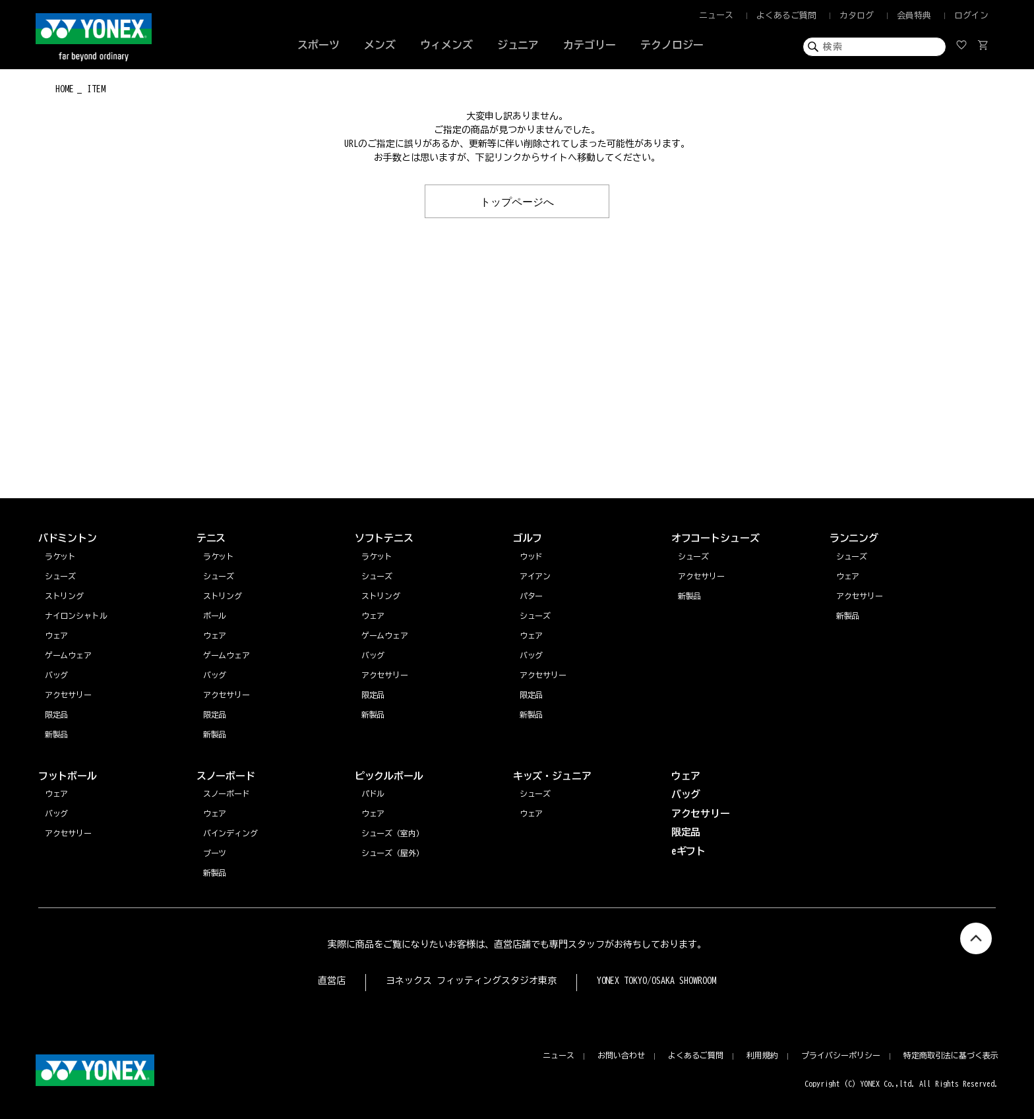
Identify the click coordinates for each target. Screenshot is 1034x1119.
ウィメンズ (446, 45)
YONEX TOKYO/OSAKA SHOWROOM (657, 980)
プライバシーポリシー (840, 1055)
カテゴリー (589, 45)
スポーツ (318, 45)
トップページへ (517, 201)
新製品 (848, 615)
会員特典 (914, 15)
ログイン (971, 15)
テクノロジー (672, 45)
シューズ (852, 556)
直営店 (332, 980)
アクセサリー (860, 596)
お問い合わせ (621, 1055)
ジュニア (518, 45)
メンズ (380, 45)
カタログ (856, 15)
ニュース (716, 15)
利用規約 (762, 1055)
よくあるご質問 (786, 15)
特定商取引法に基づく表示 (950, 1055)
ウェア (848, 576)
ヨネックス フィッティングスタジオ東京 (471, 980)
